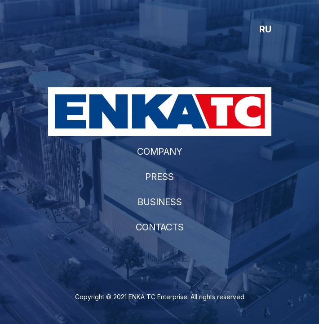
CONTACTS (160, 227)
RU (265, 29)
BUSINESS (159, 202)
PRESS (159, 176)
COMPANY (159, 151)
